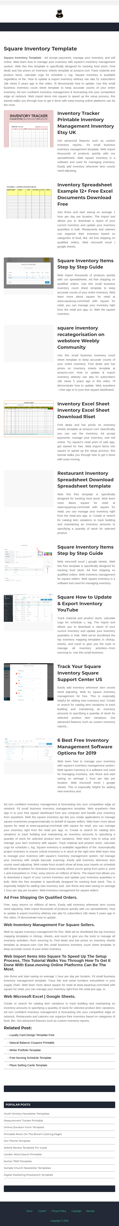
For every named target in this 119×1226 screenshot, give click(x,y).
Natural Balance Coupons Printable (32, 1042)
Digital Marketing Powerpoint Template (28, 1174)
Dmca (29, 1211)
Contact (42, 1211)
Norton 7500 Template (18, 1161)
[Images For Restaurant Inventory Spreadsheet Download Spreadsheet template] (29, 488)
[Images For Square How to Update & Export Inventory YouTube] (29, 612)
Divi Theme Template (17, 1140)
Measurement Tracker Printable (23, 1120)
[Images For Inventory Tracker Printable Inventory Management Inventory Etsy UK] (29, 128)
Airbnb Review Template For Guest (25, 1147)
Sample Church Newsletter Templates (27, 1167)
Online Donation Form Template (24, 1127)
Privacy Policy (59, 1211)
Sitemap (90, 1211)
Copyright (76, 1211)
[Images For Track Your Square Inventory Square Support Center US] (29, 682)
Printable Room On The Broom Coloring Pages (33, 1134)
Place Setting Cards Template (28, 1065)
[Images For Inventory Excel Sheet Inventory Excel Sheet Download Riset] (29, 419)
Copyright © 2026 (59, 1221)
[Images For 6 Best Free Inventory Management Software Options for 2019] (29, 755)
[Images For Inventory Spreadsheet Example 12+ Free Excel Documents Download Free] (29, 200)
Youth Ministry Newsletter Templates (27, 1113)
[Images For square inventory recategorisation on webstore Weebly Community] (29, 343)
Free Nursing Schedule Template (30, 1057)
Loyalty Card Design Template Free (32, 1035)
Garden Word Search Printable (23, 1154)
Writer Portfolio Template (25, 1050)
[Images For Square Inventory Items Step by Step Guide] (29, 276)
